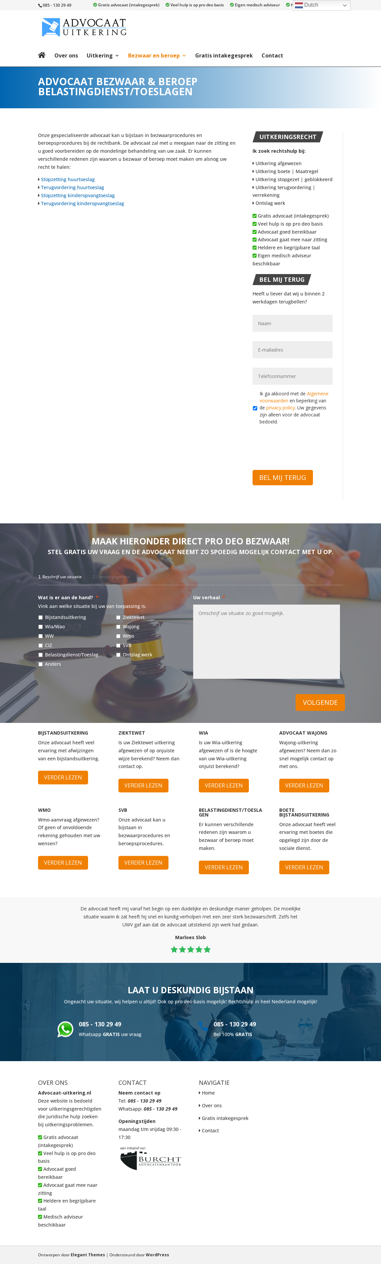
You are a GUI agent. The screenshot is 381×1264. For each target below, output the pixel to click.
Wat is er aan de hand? (68, 598)
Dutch (306, 5)
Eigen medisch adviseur (255, 5)
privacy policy (280, 407)
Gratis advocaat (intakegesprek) (126, 5)
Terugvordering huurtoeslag (72, 187)
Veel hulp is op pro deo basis (194, 5)
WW (49, 636)
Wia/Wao (55, 626)
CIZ (48, 645)
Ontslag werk (269, 203)
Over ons (66, 55)
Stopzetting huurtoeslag (68, 179)
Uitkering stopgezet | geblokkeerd (293, 179)
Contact (272, 55)
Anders (53, 664)
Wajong (131, 626)
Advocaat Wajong (303, 733)
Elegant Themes (88, 1255)
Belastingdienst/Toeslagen (74, 654)
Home (208, 1093)
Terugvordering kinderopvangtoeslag (82, 203)
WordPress (157, 1255)
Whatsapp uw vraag (110, 1034)
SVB (127, 645)
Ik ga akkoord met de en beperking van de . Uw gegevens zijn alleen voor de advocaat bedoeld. (294, 407)
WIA (203, 733)
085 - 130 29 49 (100, 1024)
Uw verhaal (209, 598)
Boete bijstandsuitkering (304, 812)
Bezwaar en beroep (154, 55)
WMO (44, 810)
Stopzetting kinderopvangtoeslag (78, 195)
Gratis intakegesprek (224, 55)
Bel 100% (233, 1034)
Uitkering (100, 55)
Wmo (128, 636)
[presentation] (303, 443)
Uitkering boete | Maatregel (285, 171)
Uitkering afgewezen (277, 163)
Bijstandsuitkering (65, 617)
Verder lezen (63, 777)
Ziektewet (133, 617)
